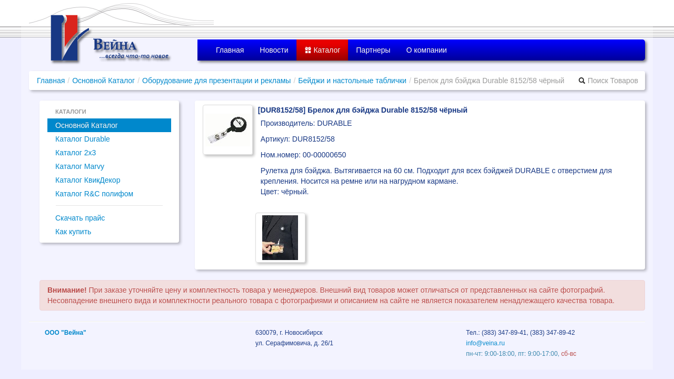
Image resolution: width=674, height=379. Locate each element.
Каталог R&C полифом (94, 194)
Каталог (322, 50)
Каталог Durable (82, 139)
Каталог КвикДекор (87, 180)
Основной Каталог (103, 80)
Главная (230, 50)
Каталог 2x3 (75, 152)
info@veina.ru (485, 343)
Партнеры (373, 50)
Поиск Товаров (608, 80)
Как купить (73, 231)
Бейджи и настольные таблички (352, 80)
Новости (274, 50)
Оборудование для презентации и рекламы (216, 80)
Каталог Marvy (79, 166)
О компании (426, 50)
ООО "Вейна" (65, 332)
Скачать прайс (80, 218)
